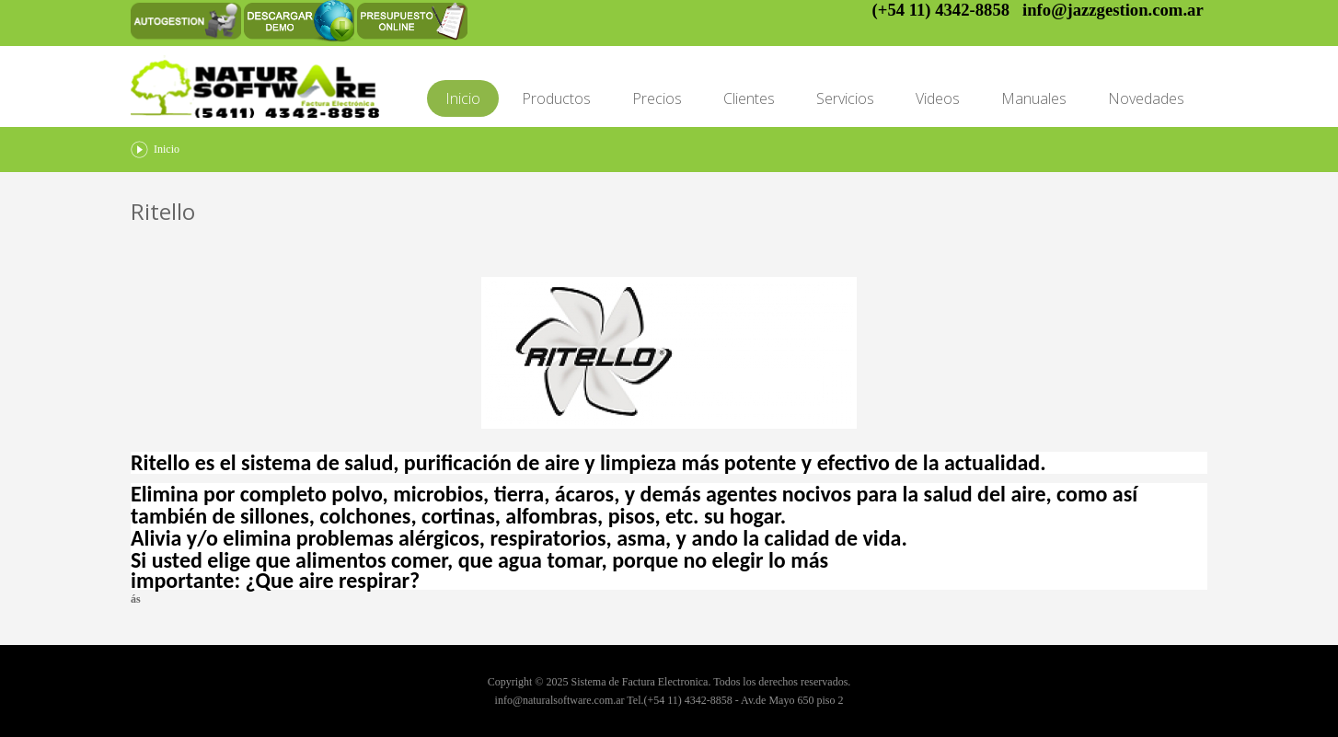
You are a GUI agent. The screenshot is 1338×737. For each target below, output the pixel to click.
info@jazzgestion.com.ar (1112, 9)
